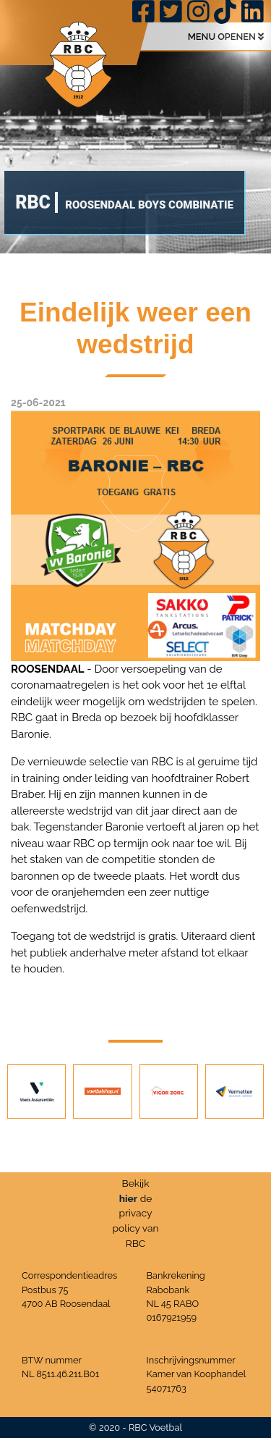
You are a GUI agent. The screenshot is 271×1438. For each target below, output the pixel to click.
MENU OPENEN (226, 36)
